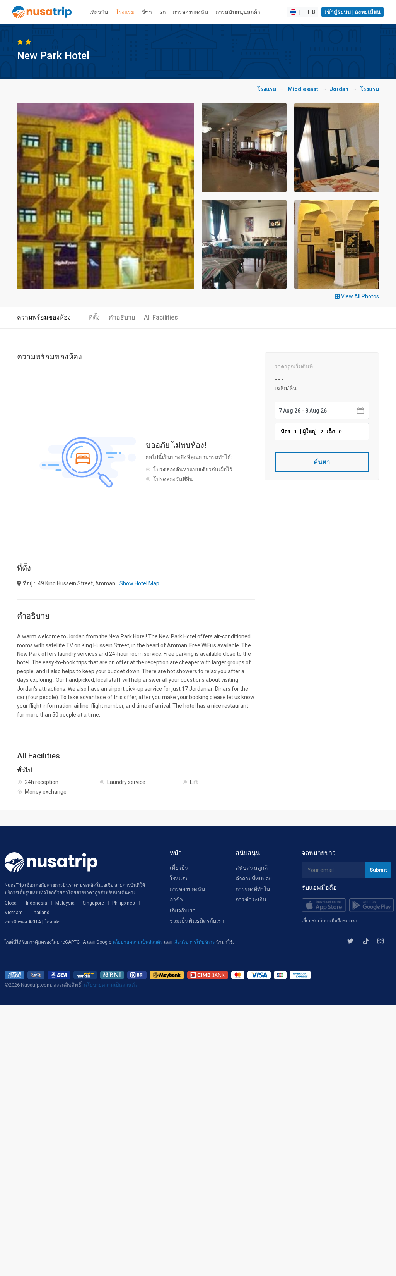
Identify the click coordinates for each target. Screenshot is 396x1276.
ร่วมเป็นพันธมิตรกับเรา (197, 921)
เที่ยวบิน (98, 12)
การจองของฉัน (190, 12)
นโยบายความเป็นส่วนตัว (138, 942)
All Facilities (161, 317)
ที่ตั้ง (94, 317)
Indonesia (36, 903)
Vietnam (14, 912)
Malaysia (65, 903)
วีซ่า (147, 12)
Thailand (40, 912)
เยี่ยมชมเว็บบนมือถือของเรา (329, 920)
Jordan (339, 89)
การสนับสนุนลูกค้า (238, 12)
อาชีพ (176, 899)
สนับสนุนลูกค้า (253, 868)
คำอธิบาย (122, 317)
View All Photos (357, 296)
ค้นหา (322, 462)
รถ (162, 12)
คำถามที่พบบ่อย (254, 878)
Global (11, 903)
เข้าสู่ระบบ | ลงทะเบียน (352, 12)
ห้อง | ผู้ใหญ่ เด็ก (312, 431)
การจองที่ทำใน (253, 889)
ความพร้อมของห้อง (44, 317)
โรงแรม (125, 12)
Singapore (93, 903)
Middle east (303, 89)
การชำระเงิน (251, 899)
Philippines (123, 903)
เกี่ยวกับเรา (183, 910)
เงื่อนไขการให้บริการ (194, 942)
